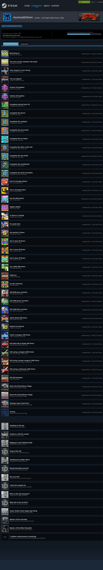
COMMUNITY (36, 6)
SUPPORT (55, 6)
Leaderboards (24, 44)
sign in (93, 2)
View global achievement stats (11, 35)
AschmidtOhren (23, 17)
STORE (27, 6)
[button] (52, 54)
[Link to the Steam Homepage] (11, 7)
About (47, 6)
